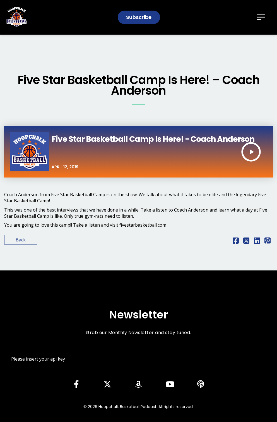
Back (21, 240)
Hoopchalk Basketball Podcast (127, 406)
